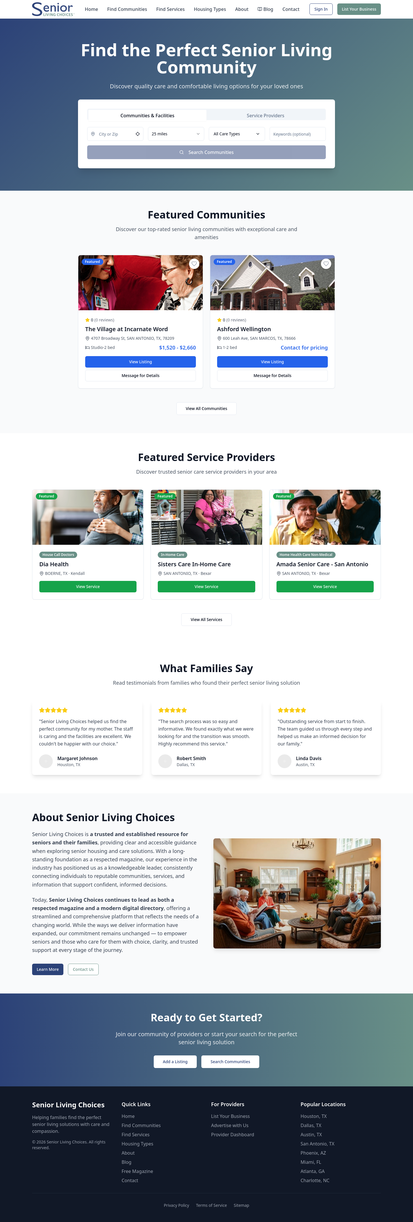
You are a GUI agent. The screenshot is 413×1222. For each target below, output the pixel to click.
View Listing (140, 361)
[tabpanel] (206, 143)
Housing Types (210, 9)
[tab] (147, 115)
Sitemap (241, 1205)
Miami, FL (311, 1162)
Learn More (48, 969)
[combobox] (176, 134)
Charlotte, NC (315, 1180)
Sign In (321, 9)
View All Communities (206, 408)
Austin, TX (311, 1134)
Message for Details (140, 375)
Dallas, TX (311, 1125)
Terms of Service (211, 1205)
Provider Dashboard (232, 1134)
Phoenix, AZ (313, 1153)
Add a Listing (175, 1061)
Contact (291, 9)
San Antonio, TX (317, 1144)
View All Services (206, 619)
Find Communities (127, 9)
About (241, 9)
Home (91, 9)
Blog (265, 9)
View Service (88, 586)
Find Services (170, 9)
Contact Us (83, 969)
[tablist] (206, 114)
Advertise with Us (229, 1125)
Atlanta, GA (313, 1171)
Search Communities (230, 1061)
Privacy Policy (176, 1205)
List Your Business (359, 9)
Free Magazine (137, 1171)
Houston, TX (314, 1116)
